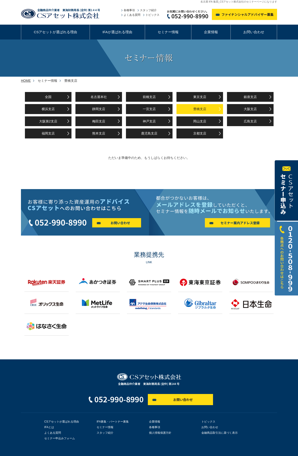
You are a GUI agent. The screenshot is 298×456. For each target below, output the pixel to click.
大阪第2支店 (48, 121)
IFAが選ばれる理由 (117, 32)
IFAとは (49, 427)
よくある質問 (132, 14)
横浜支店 (48, 109)
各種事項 (129, 10)
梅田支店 (98, 121)
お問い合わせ (253, 32)
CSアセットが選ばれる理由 (55, 32)
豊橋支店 (199, 109)
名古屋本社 (99, 97)
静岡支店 (98, 109)
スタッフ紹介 (148, 10)
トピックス (152, 14)
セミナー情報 (168, 32)
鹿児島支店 (149, 133)
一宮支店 (149, 109)
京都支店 (199, 133)
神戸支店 (149, 121)
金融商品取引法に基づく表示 (219, 432)
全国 (48, 97)
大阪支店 (250, 109)
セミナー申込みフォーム (59, 438)
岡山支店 (199, 121)
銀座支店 (250, 97)
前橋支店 (149, 97)
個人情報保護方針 (160, 432)
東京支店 (199, 97)
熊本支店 (98, 133)
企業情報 (211, 32)
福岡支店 (48, 133)
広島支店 (250, 121)
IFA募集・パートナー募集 (113, 421)
